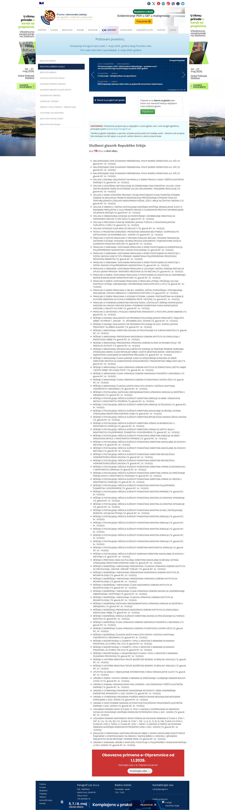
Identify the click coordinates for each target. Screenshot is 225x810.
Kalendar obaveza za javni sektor (55, 89)
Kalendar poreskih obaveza (53, 84)
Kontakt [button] (161, 30)
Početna (42, 30)
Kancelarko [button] (126, 30)
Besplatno (67, 30)
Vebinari (42, 797)
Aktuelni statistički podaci (52, 78)
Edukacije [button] (93, 30)
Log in (173, 30)
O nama (54, 30)
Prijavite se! (147, 111)
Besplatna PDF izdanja (50, 124)
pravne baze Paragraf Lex (119, 129)
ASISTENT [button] (109, 30)
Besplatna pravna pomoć (51, 118)
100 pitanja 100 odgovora (52, 113)
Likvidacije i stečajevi (49, 101)
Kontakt (42, 803)
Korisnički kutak (45, 800)
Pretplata (43, 794)
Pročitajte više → (140, 771)
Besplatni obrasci (48, 72)
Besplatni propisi (48, 61)
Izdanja (80, 30)
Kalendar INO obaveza (50, 95)
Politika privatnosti (160, 799)
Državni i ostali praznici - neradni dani (58, 107)
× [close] (186, 38)
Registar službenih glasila (52, 66)
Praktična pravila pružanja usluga (166, 805)
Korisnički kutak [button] (144, 30)
